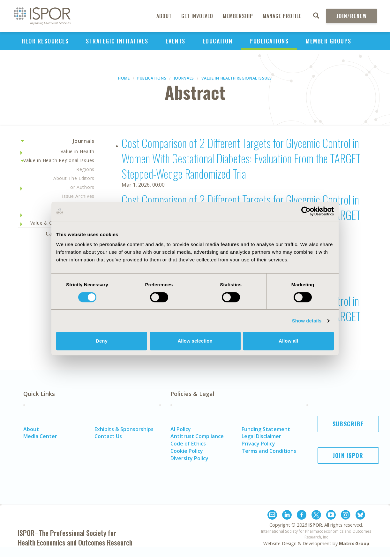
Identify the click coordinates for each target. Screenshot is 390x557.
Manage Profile (282, 16)
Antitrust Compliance (197, 436)
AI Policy (180, 429)
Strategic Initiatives (117, 41)
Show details (307, 320)
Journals (184, 78)
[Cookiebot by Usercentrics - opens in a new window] (306, 211)
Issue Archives (78, 196)
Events (175, 41)
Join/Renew (351, 16)
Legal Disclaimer (261, 436)
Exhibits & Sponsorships (124, 429)
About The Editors (73, 178)
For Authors (80, 187)
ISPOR (315, 525)
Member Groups (328, 41)
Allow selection (194, 341)
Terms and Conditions (269, 450)
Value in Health (78, 151)
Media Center (40, 436)
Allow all (288, 341)
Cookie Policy (186, 450)
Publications (269, 41)
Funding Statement (266, 429)
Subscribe (348, 424)
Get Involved (197, 16)
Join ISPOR (348, 455)
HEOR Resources (45, 41)
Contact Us (108, 436)
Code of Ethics (188, 443)
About (164, 16)
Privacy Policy (258, 443)
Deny (102, 341)
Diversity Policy (189, 458)
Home (124, 78)
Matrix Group (354, 543)
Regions (85, 169)
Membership (238, 16)
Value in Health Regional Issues (236, 78)
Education (218, 41)
